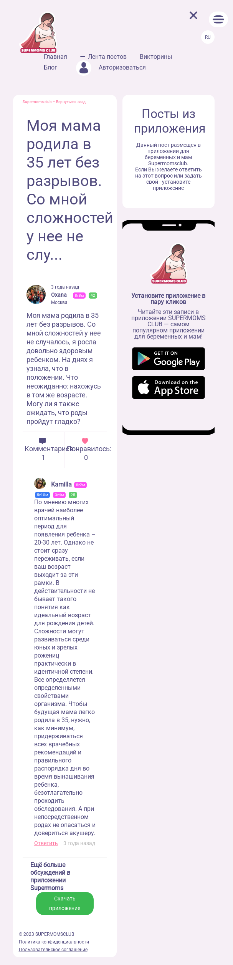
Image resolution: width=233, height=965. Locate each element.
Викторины (156, 56)
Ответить (46, 843)
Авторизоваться (111, 67)
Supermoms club (37, 102)
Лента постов (107, 56)
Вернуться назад (71, 102)
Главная (55, 56)
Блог (50, 67)
